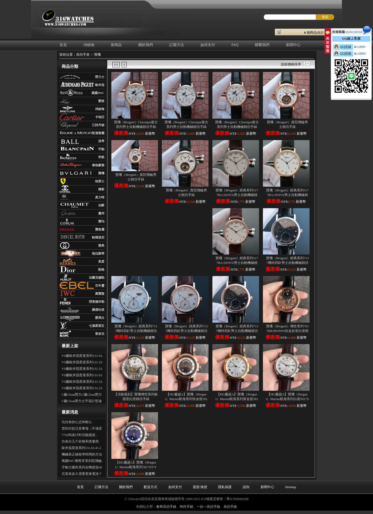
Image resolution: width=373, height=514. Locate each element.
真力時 (99, 197)
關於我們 (145, 45)
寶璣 (97, 54)
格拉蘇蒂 (98, 253)
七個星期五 (96, 326)
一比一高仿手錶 (208, 507)
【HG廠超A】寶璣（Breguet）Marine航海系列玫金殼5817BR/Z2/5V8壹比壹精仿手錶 (186, 399)
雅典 (101, 245)
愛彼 (101, 101)
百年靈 (99, 285)
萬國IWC (97, 93)
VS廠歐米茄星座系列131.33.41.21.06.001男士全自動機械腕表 (82, 369)
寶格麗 (99, 229)
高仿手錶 (230, 507)
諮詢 (246, 487)
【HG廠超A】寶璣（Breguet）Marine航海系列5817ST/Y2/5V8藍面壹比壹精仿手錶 (135, 467)
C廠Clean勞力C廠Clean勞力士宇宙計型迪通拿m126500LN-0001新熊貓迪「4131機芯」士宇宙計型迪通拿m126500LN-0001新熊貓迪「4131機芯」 (82, 395)
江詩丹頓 (98, 125)
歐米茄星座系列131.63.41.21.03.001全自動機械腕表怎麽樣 (81, 448)
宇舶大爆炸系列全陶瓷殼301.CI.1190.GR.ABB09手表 (82, 467)
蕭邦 (101, 213)
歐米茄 (99, 85)
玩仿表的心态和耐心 (77, 422)
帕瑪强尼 (98, 237)
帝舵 (101, 157)
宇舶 (101, 149)
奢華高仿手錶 (166, 507)
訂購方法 (176, 45)
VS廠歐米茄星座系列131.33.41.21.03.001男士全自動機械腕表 (82, 382)
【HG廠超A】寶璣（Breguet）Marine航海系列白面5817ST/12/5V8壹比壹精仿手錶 (287, 399)
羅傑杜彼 (98, 310)
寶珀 (101, 221)
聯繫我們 (262, 45)
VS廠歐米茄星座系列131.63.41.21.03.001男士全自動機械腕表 (82, 356)
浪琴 (101, 141)
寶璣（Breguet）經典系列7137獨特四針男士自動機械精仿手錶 (287, 262)
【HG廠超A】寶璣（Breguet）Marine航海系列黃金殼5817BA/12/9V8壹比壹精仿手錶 (237, 399)
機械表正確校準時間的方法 (82, 454)
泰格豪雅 (98, 165)
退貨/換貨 (200, 487)
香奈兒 (99, 334)
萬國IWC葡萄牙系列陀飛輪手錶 (82, 461)
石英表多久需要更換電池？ (82, 474)
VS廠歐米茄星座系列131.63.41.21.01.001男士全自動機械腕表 (82, 375)
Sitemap (290, 487)
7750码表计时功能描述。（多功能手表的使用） (80, 435)
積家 (101, 189)
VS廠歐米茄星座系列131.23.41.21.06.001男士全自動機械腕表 (82, 388)
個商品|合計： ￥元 (320, 32)
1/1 (116, 65)
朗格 (101, 269)
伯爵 (101, 205)
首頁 (63, 45)
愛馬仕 (99, 318)
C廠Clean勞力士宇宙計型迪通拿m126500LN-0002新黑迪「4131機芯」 (82, 401)
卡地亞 (99, 117)
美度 (101, 261)
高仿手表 (83, 54)
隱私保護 (225, 487)
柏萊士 (99, 181)
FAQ (235, 45)
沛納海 (88, 45)
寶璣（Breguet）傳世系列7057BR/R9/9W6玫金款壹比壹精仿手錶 (287, 330)
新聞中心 (293, 45)
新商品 (116, 45)
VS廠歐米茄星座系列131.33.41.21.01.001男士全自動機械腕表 (82, 362)
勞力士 (99, 77)
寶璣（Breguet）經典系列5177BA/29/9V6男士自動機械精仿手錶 (237, 194)
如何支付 (207, 45)
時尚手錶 (186, 507)
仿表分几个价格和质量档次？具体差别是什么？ (80, 442)
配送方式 (150, 487)
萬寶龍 (99, 293)
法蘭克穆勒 (96, 277)
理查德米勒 (96, 301)
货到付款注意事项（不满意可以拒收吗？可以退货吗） (82, 429)
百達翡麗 (98, 133)
